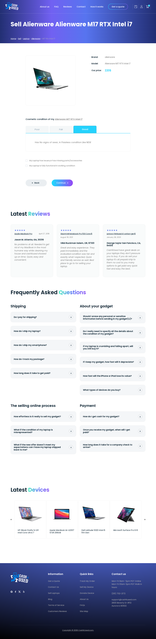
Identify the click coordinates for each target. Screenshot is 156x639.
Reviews (67, 6)
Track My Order (87, 581)
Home (13, 38)
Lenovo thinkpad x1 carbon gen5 (121, 233)
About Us (84, 599)
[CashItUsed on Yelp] (23, 592)
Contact (81, 6)
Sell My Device (86, 587)
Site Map (84, 611)
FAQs (82, 605)
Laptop (26, 38)
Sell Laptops (54, 593)
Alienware (35, 38)
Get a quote (118, 6)
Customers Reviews (57, 611)
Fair (61, 129)
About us (44, 6)
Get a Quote (54, 581)
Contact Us (53, 587)
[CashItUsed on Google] (12, 592)
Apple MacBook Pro (23, 233)
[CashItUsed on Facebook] (15, 592)
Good (85, 129)
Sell (19, 38)
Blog (50, 599)
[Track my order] (136, 6)
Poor (37, 129)
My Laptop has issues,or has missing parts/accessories (78, 160)
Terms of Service (56, 605)
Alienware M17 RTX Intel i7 (69, 119)
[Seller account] (141, 6)
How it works (96, 6)
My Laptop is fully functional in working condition (78, 165)
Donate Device (87, 593)
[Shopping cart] (147, 7)
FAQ (56, 6)
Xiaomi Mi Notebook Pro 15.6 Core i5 (76, 233)
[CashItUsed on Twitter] (19, 592)
